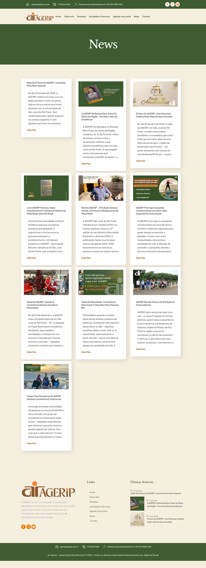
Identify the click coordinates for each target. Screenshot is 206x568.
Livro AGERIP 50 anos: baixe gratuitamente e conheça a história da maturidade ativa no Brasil (46, 208)
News (137, 16)
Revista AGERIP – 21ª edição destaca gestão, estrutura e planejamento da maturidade (99, 208)
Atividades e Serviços (102, 16)
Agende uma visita (124, 16)
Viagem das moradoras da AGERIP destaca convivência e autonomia (44, 392)
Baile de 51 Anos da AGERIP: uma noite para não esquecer (46, 84)
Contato (147, 16)
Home (63, 16)
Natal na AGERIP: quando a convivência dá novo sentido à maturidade (42, 301)
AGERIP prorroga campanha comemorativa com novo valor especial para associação (151, 208)
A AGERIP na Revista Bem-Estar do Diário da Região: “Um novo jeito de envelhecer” (99, 116)
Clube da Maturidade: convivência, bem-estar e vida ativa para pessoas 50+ (99, 301)
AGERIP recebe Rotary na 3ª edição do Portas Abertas (155, 300)
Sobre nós (73, 16)
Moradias (85, 16)
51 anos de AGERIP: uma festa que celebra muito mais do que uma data (154, 115)
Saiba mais (31, 130)
